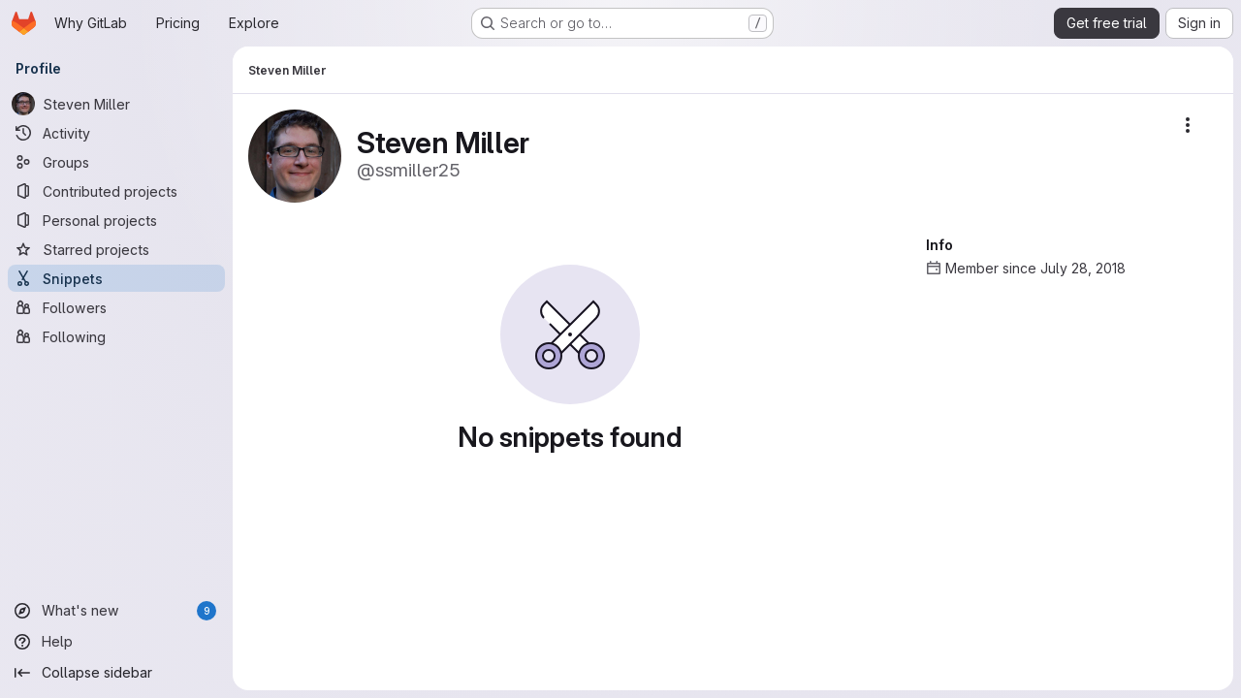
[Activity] (116, 132)
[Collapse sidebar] (116, 672)
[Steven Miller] (116, 103)
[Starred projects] (116, 249)
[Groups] (116, 161)
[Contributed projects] (116, 191)
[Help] (116, 641)
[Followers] (116, 307)
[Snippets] (116, 278)
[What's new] (116, 610)
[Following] (116, 336)
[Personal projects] (116, 220)
